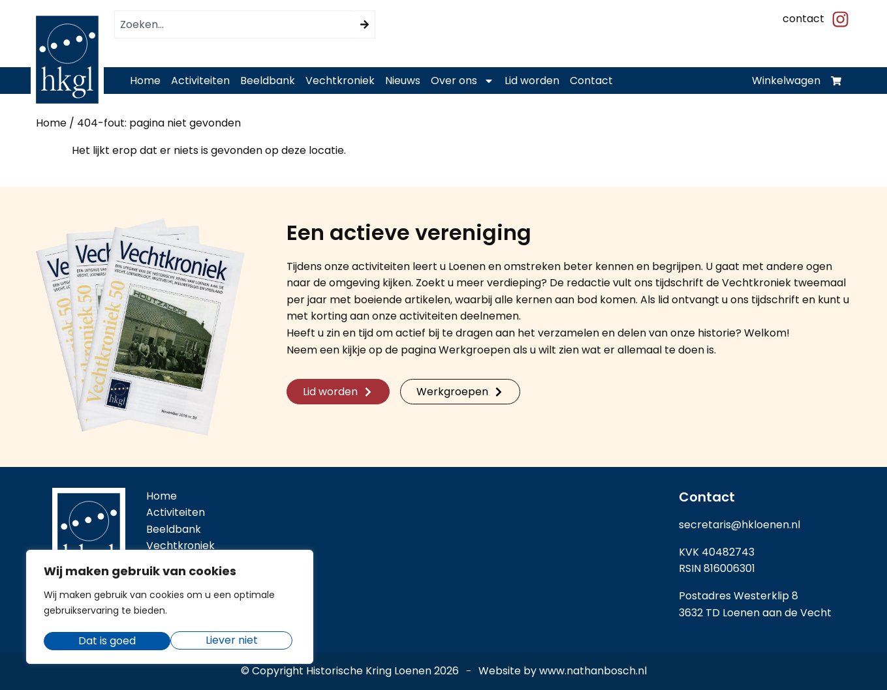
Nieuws (402, 80)
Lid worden (532, 80)
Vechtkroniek (340, 80)
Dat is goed (233, 640)
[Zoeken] (365, 24)
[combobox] (235, 24)
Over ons (462, 81)
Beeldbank (267, 80)
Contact (591, 80)
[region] (169, 608)
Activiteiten (200, 80)
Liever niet (104, 640)
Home (145, 80)
